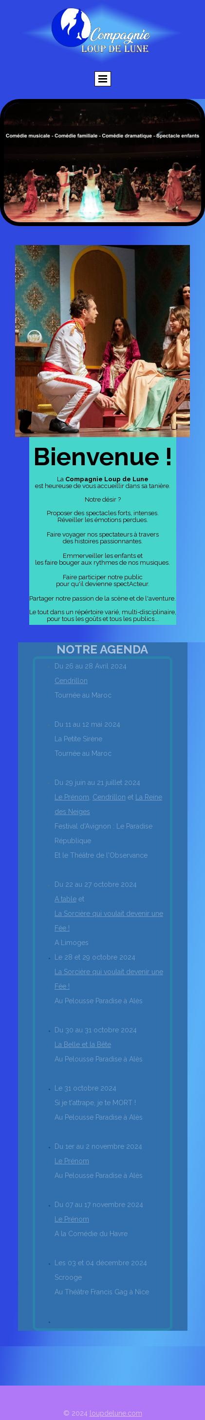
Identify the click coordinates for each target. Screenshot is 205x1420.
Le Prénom (72, 797)
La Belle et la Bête (83, 1044)
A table (65, 899)
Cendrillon (71, 681)
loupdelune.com (116, 1413)
